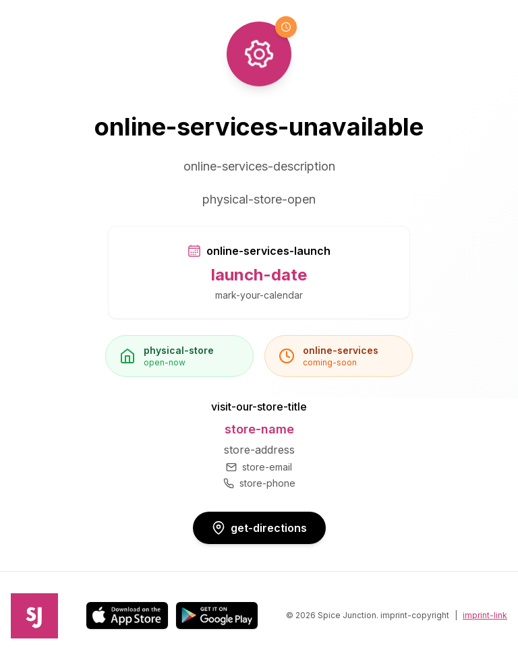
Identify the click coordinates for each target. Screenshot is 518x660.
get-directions (259, 528)
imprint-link (485, 615)
